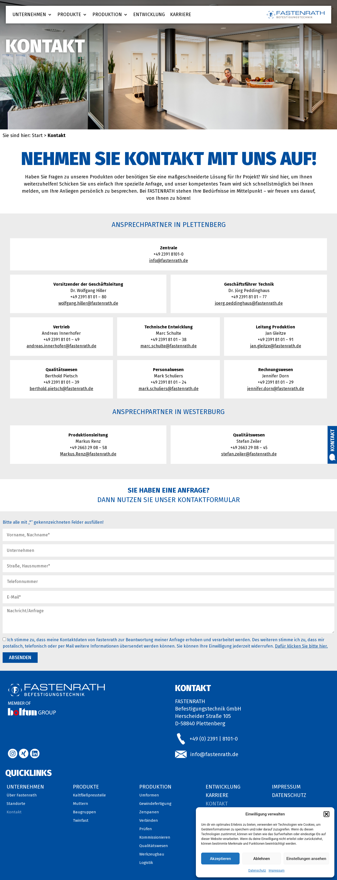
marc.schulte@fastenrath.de (168, 345)
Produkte (86, 787)
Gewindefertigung (155, 803)
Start (37, 135)
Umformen (149, 795)
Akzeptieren (220, 858)
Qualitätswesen (153, 845)
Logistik (146, 862)
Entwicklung (223, 787)
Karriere (217, 795)
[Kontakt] (332, 457)
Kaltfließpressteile (89, 795)
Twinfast (80, 820)
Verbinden (148, 820)
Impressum (276, 870)
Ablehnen (261, 858)
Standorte (16, 803)
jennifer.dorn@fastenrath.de (275, 388)
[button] (326, 814)
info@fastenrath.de (168, 260)
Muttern (80, 803)
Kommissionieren (154, 837)
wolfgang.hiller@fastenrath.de (88, 303)
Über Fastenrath (22, 795)
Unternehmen (25, 787)
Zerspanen (149, 812)
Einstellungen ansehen (306, 858)
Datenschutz (257, 870)
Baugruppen (84, 812)
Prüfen (145, 828)
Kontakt (332, 440)
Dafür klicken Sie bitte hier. (301, 646)
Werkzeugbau (151, 854)
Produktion (155, 787)
